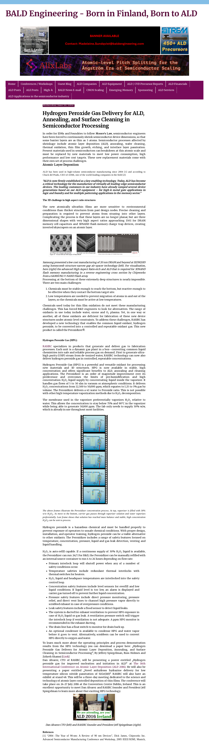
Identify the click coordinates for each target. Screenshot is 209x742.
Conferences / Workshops (37, 84)
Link (65, 656)
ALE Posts (32, 90)
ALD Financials (177, 84)
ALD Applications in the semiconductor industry (38, 96)
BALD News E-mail (69, 90)
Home (11, 84)
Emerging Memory (121, 90)
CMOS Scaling (95, 90)
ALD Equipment (112, 84)
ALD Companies (87, 84)
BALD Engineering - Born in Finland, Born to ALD (101, 13)
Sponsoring (145, 90)
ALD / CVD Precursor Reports (145, 84)
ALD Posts (14, 90)
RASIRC (47, 346)
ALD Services (166, 90)
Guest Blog (64, 84)
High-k (48, 90)
